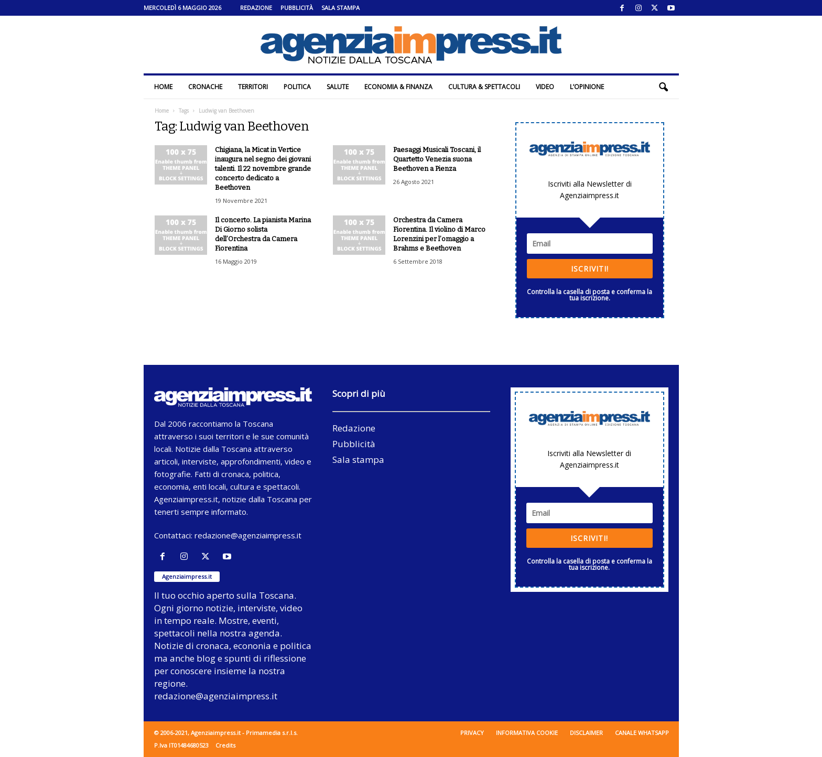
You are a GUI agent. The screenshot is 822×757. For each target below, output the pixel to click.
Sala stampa (340, 8)
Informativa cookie (527, 733)
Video (545, 86)
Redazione (256, 8)
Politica (297, 86)
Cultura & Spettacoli (484, 86)
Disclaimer (586, 733)
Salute (338, 86)
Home (163, 86)
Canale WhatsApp (642, 733)
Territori (253, 86)
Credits (225, 745)
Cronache (205, 86)
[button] (663, 87)
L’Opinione (587, 86)
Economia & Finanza (398, 86)
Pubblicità (296, 8)
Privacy (472, 733)
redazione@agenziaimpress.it (247, 535)
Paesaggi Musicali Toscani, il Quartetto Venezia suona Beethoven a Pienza (437, 159)
